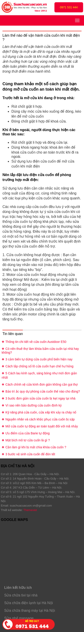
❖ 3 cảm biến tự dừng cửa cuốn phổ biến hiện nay (37, 359)
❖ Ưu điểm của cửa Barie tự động (26, 433)
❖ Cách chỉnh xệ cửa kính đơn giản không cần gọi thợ (40, 384)
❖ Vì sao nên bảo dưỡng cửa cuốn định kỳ (32, 405)
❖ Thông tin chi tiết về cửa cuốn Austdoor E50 (34, 342)
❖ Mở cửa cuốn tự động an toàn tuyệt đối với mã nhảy (40, 426)
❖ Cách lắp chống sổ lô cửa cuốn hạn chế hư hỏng (37, 366)
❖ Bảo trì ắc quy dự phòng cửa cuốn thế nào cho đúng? (41, 391)
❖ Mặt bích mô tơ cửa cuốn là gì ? (26, 440)
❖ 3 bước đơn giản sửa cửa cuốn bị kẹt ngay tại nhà (38, 398)
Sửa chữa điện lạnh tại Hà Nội (28, 603)
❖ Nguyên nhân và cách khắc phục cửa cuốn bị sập (38, 419)
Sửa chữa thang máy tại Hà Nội (29, 610)
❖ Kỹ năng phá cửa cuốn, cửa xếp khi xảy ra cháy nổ (39, 412)
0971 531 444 (69, 7)
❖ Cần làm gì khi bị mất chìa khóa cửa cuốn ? (34, 447)
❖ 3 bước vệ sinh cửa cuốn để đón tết (28, 454)
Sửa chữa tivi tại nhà (20, 595)
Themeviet (30, 510)
